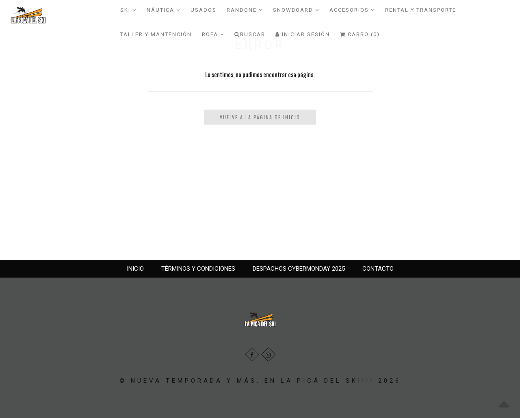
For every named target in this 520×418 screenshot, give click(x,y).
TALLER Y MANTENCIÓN (156, 34)
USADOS (204, 10)
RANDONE (245, 10)
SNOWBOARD (296, 10)
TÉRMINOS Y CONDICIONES (198, 268)
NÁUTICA (163, 10)
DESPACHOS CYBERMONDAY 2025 (299, 268)
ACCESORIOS (352, 10)
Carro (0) (360, 34)
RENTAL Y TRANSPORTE (420, 10)
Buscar (249, 34)
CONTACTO (378, 268)
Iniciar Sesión (302, 34)
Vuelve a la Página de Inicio (260, 117)
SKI (128, 10)
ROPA (213, 34)
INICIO (135, 268)
